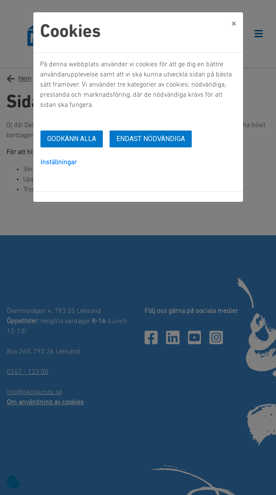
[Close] (233, 24)
